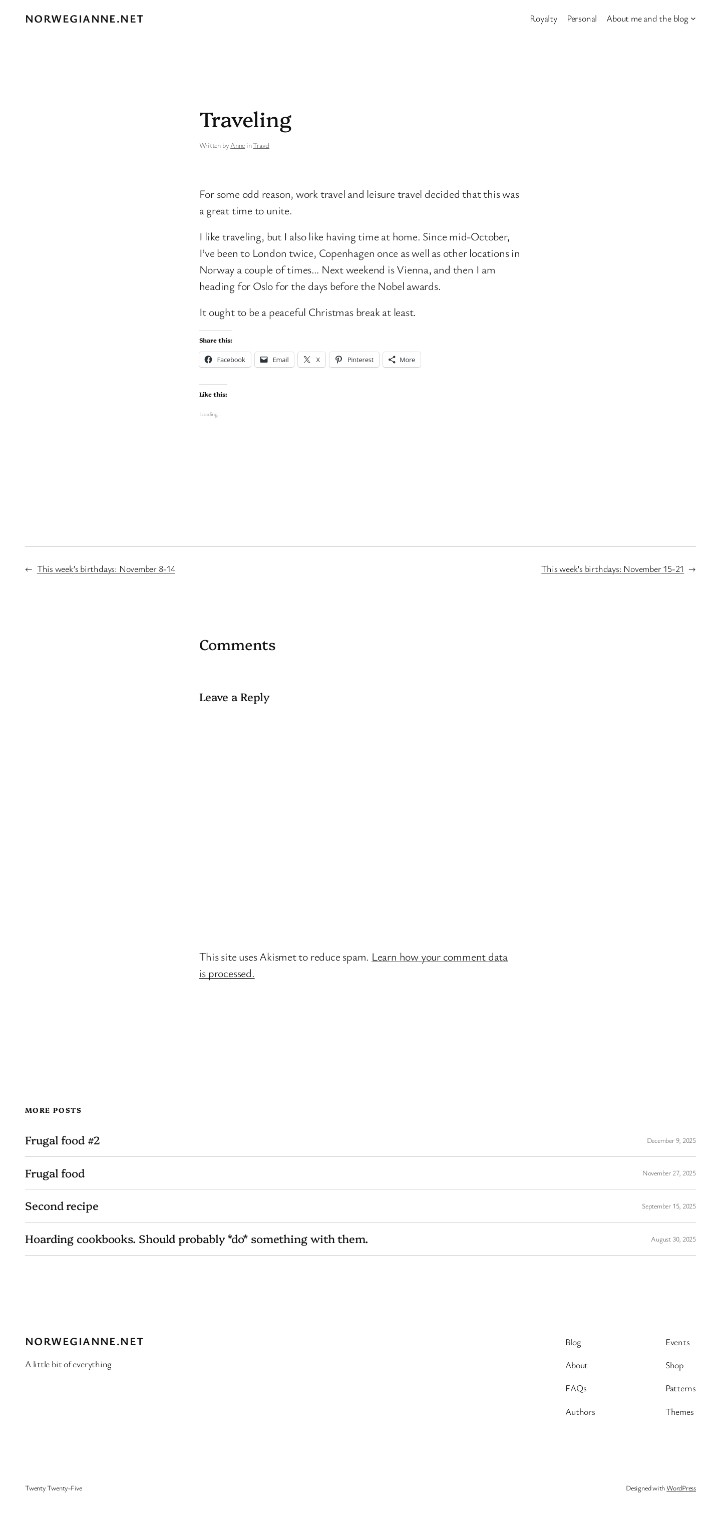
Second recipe (62, 1205)
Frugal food (55, 1173)
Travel (261, 145)
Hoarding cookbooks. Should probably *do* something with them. (196, 1239)
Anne (237, 145)
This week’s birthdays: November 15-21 (612, 568)
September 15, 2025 (669, 1205)
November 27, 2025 (669, 1172)
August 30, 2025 (673, 1239)
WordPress (681, 1487)
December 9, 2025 (671, 1140)
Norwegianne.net (85, 18)
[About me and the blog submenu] (693, 18)
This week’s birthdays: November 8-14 (106, 568)
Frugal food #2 (62, 1140)
